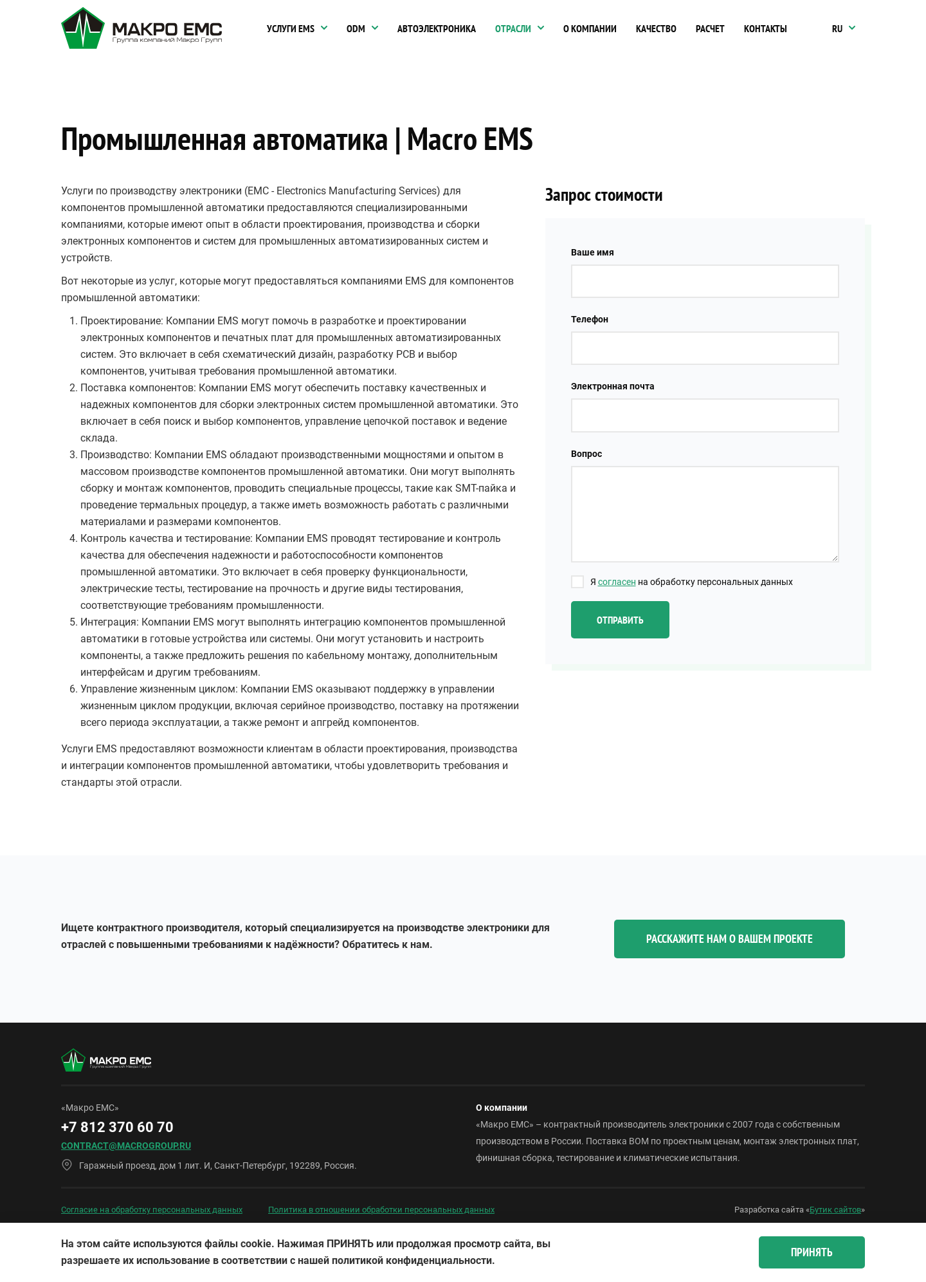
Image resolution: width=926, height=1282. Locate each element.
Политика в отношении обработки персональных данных (381, 1209)
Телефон (589, 319)
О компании (590, 28)
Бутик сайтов (835, 1209)
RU (837, 28)
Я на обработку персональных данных (691, 582)
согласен (617, 582)
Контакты (765, 28)
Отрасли (513, 28)
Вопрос (586, 454)
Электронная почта (613, 386)
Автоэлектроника (436, 28)
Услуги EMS (290, 28)
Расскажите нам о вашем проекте (729, 938)
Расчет (710, 28)
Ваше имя (592, 252)
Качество (656, 28)
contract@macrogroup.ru (126, 1145)
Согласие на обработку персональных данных (151, 1209)
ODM (356, 28)
